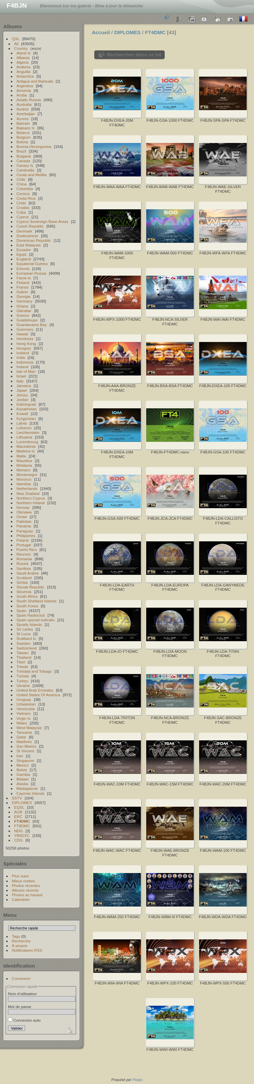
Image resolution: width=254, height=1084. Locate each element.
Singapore (25, 760)
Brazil (21, 151)
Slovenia (24, 591)
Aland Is (24, 53)
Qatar (21, 737)
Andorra (23, 67)
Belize (22, 770)
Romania (24, 559)
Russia (22, 563)
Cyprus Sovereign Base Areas (42, 221)
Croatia (23, 207)
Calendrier (21, 899)
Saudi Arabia (28, 573)
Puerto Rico (27, 549)
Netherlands (27, 488)
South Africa (27, 596)
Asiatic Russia (29, 100)
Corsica (23, 193)
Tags (16, 936)
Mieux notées (23, 881)
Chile (21, 179)
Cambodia (25, 170)
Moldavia (24, 465)
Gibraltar (24, 310)
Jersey (22, 395)
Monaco (23, 470)
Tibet (21, 662)
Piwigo (137, 1080)
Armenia (24, 90)
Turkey (22, 681)
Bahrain (23, 123)
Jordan (22, 399)
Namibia (24, 484)
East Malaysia (29, 245)
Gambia (23, 774)
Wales (22, 723)
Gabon (22, 292)
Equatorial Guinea (32, 263)
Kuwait (22, 413)
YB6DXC (22, 835)
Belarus (23, 132)
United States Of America (38, 695)
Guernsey (25, 329)
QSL (16, 38)
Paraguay (25, 531)
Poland (23, 540)
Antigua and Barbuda (35, 81)
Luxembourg (27, 442)
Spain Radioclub (31, 615)
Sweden (24, 643)
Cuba (21, 212)
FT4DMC (22, 821)
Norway (23, 507)
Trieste (22, 666)
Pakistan (24, 521)
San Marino (26, 746)
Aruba (22, 95)
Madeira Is (26, 451)
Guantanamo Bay (32, 324)
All (16, 43)
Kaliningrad (26, 404)
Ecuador (24, 249)
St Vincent (25, 751)
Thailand (24, 657)
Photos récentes (26, 885)
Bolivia (22, 142)
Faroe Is (24, 278)
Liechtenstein (28, 432)
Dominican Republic (34, 240)
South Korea (27, 606)
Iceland (23, 353)
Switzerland (27, 648)
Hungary (24, 348)
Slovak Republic (30, 587)
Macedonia (26, 446)
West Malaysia (29, 727)
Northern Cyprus (31, 498)
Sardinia (24, 568)
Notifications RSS (27, 950)
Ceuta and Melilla (32, 174)
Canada (23, 161)
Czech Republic (30, 226)
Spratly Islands (29, 624)
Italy (20, 381)
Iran (20, 756)
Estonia (23, 268)
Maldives (24, 741)
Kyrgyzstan (26, 418)
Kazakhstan (27, 409)
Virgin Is (23, 718)
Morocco (24, 479)
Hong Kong (26, 343)
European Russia (31, 273)
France (23, 287)
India (21, 357)
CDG (18, 840)
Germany (24, 301)
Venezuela (26, 709)
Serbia (22, 582)
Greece (23, 315)
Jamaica (24, 385)
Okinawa (24, 512)
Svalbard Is (26, 638)
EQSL (19, 807)
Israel (21, 376)
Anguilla (23, 71)
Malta (21, 456)
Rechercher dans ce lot (134, 54)
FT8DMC (22, 826)
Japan (22, 390)
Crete (21, 203)
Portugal (24, 545)
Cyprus (23, 217)
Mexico (23, 765)
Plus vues (20, 876)
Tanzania (24, 732)
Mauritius (24, 460)
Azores (23, 118)
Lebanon (24, 428)
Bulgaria (24, 156)
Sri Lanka (25, 629)
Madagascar (27, 788)
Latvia (22, 423)
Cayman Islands (30, 793)
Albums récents (25, 890)
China (22, 184)
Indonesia (25, 362)
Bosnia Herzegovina (34, 146)
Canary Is (25, 165)
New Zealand (28, 493)
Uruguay (24, 699)
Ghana (22, 306)
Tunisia (23, 676)
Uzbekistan (26, 704)
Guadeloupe (27, 320)
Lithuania (24, 437)
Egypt (21, 254)
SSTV (17, 798)
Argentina (25, 86)
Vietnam (24, 713)
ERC (18, 816)
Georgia (23, 296)
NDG (18, 831)
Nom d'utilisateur (22, 993)
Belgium (24, 137)
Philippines (26, 535)
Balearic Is (26, 128)
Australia (24, 104)
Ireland (22, 367)
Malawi (23, 779)
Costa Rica (26, 198)
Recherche (21, 941)
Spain (21, 610)
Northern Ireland (31, 503)
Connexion (21, 978)
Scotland (24, 578)
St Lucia (24, 634)
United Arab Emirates (35, 690)
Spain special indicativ (36, 620)
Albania (23, 57)
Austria (23, 109)
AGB (18, 812)
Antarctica (25, 76)
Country (21, 48)
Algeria (23, 62)
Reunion (24, 554)
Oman (22, 516)
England (24, 259)
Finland (23, 282)
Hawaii (22, 334)
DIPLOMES (22, 802)
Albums (12, 26)
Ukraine (23, 685)
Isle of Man (26, 371)
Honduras (25, 338)
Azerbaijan (26, 113)
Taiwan (23, 652)
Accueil (101, 32)
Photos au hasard (27, 895)
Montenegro (27, 474)
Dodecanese (27, 236)
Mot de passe (19, 1006)
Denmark (24, 231)
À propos (19, 945)
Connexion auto (24, 1020)
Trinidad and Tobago (34, 671)
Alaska (22, 783)
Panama (24, 526)
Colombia (25, 188)
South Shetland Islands (37, 601)
